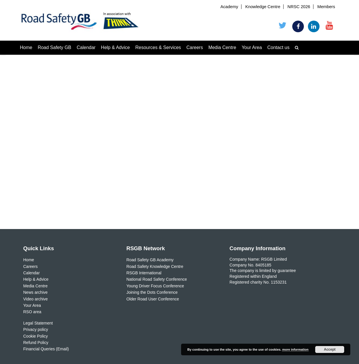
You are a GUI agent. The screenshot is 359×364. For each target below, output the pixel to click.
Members (326, 6)
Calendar (86, 47)
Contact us (278, 47)
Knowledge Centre (262, 6)
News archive (35, 292)
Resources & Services (158, 47)
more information (295, 349)
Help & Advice (115, 47)
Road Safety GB (54, 47)
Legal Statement (38, 323)
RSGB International (143, 273)
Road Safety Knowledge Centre (154, 266)
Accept (329, 349)
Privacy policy (35, 329)
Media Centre (222, 47)
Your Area (252, 47)
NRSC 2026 (299, 6)
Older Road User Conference (152, 299)
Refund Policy (35, 342)
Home (26, 47)
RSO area (32, 311)
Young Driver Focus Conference (155, 286)
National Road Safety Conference (156, 279)
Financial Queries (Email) (46, 349)
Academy (229, 6)
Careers (194, 47)
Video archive (35, 299)
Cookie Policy (35, 336)
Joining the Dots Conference (152, 292)
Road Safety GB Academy (150, 259)
